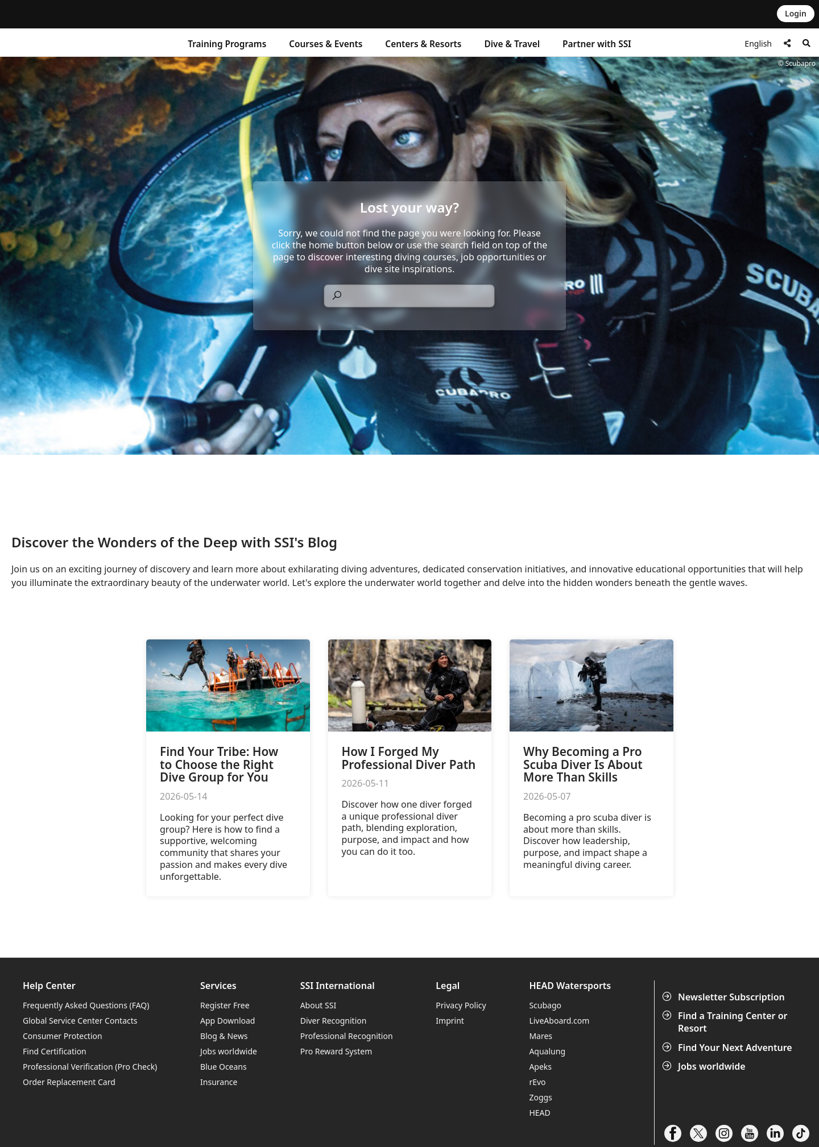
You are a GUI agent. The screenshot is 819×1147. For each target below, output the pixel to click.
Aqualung (547, 1051)
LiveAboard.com (559, 1020)
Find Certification (54, 1051)
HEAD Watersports (570, 985)
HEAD (539, 1112)
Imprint (450, 1020)
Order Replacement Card (69, 1082)
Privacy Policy (461, 1005)
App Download (227, 1020)
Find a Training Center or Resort (726, 1021)
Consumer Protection (62, 1035)
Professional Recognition (346, 1035)
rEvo (537, 1082)
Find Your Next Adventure (728, 1047)
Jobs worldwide (705, 1066)
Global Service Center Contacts (80, 1020)
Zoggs (540, 1097)
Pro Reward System (336, 1051)
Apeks (540, 1066)
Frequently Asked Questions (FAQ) (86, 1005)
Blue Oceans (223, 1066)
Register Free (224, 1005)
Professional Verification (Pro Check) (90, 1066)
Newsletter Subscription (724, 997)
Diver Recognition (333, 1020)
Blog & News (223, 1035)
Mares (540, 1035)
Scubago (545, 1005)
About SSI (318, 1005)
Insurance (218, 1082)
